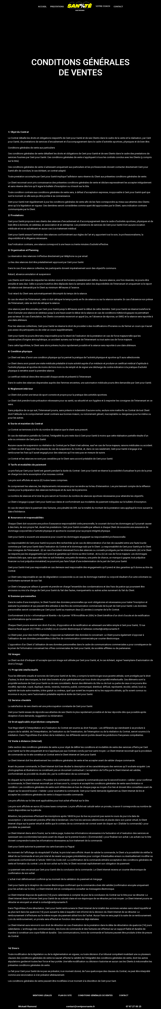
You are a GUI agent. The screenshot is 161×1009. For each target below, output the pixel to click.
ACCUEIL (42, 6)
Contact (123, 995)
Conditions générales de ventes (95, 995)
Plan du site (65, 995)
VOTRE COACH (103, 6)
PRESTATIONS (57, 6)
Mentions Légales (42, 995)
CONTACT (118, 6)
